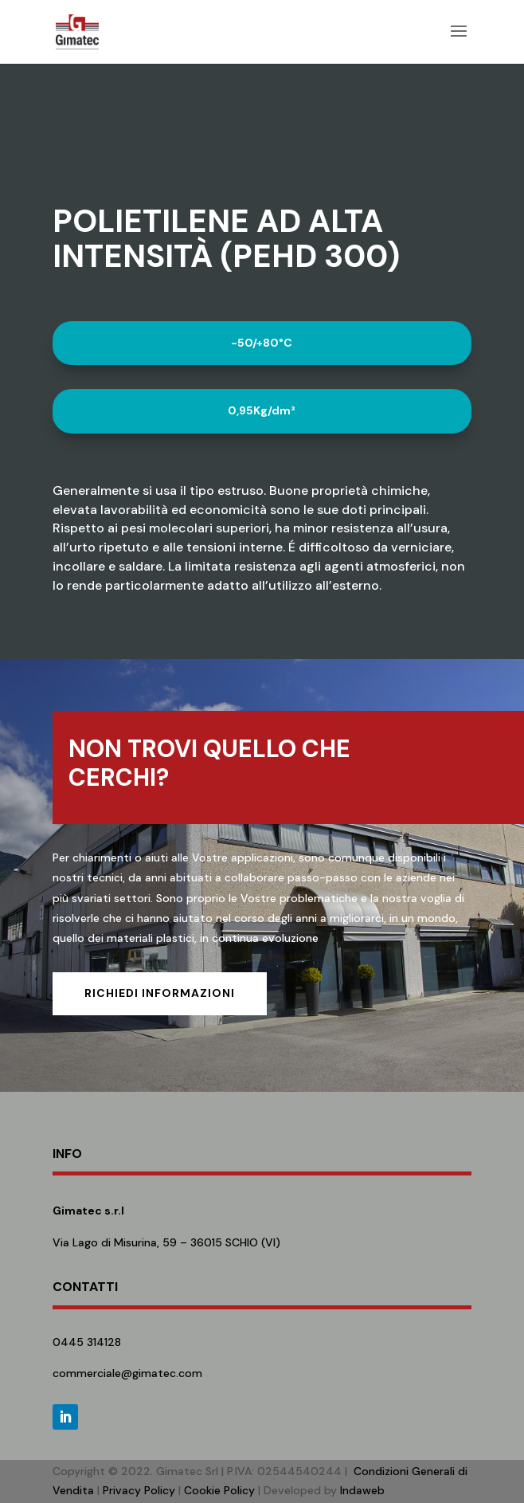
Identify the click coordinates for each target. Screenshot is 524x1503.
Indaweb (362, 1490)
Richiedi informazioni (159, 993)
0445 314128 (87, 1342)
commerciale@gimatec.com (127, 1373)
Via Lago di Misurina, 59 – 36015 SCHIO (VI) (166, 1242)
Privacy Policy (139, 1490)
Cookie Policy (219, 1490)
